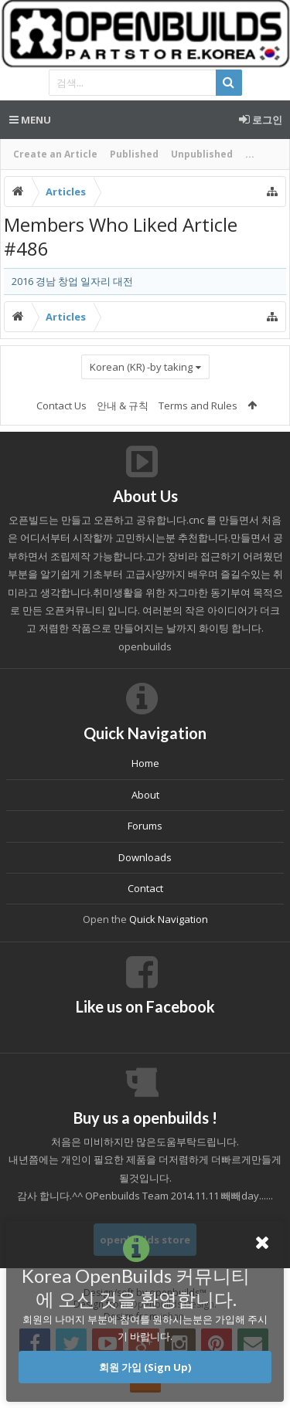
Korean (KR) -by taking (141, 367)
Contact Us (61, 405)
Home (145, 763)
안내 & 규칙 (122, 405)
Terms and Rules (198, 405)
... (249, 154)
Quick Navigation (168, 919)
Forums (145, 826)
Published (134, 154)
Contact (145, 888)
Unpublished (202, 154)
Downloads (145, 857)
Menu (30, 120)
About (145, 795)
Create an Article (55, 154)
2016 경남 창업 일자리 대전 (72, 281)
